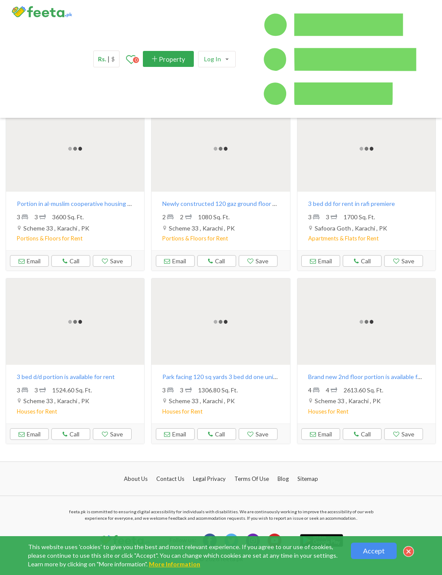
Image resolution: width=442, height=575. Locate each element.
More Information (174, 564)
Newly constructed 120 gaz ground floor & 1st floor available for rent (254, 203)
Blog (283, 478)
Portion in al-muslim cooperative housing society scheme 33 (97, 203)
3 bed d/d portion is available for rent (66, 376)
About (136, 478)
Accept (374, 551)
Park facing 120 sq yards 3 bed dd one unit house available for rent (251, 376)
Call (70, 260)
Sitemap (307, 478)
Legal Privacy (209, 478)
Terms (251, 478)
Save (112, 261)
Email (30, 261)
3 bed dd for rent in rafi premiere (351, 203)
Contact (170, 478)
